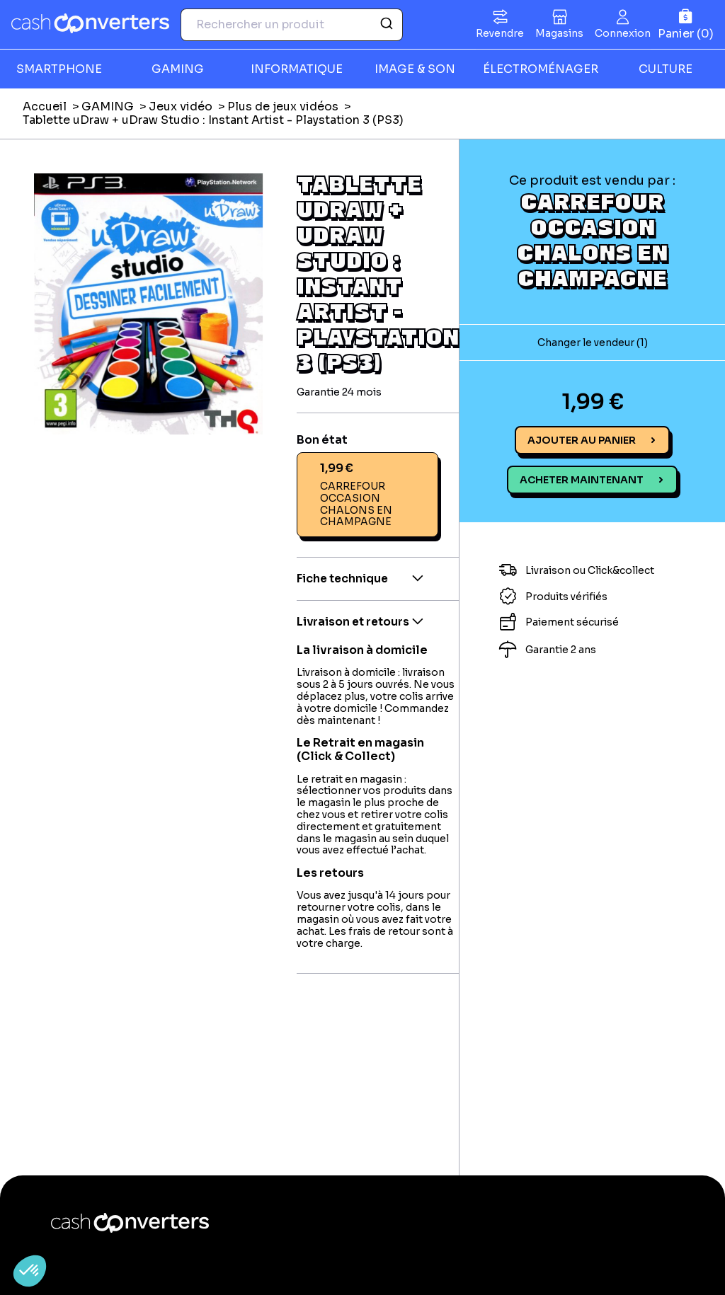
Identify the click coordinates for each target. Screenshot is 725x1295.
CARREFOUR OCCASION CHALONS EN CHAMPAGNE (592, 239)
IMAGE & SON (415, 69)
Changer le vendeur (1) (592, 342)
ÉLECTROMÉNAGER (540, 69)
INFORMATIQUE (297, 69)
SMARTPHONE (59, 69)
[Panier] (686, 24)
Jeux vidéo (180, 106)
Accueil (45, 106)
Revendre (500, 33)
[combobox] (292, 24)
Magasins (559, 33)
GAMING (178, 69)
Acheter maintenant (582, 479)
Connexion (623, 33)
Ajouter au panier (581, 440)
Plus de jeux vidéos (282, 106)
